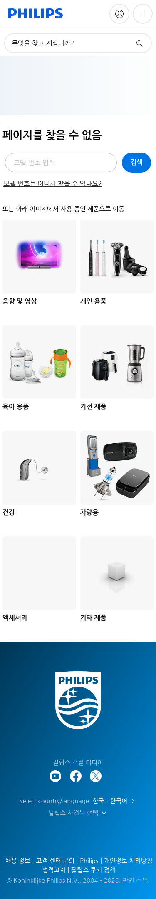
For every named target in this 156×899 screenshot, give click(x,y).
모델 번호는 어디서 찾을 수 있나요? (52, 183)
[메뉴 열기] (143, 14)
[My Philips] (119, 14)
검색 (136, 162)
